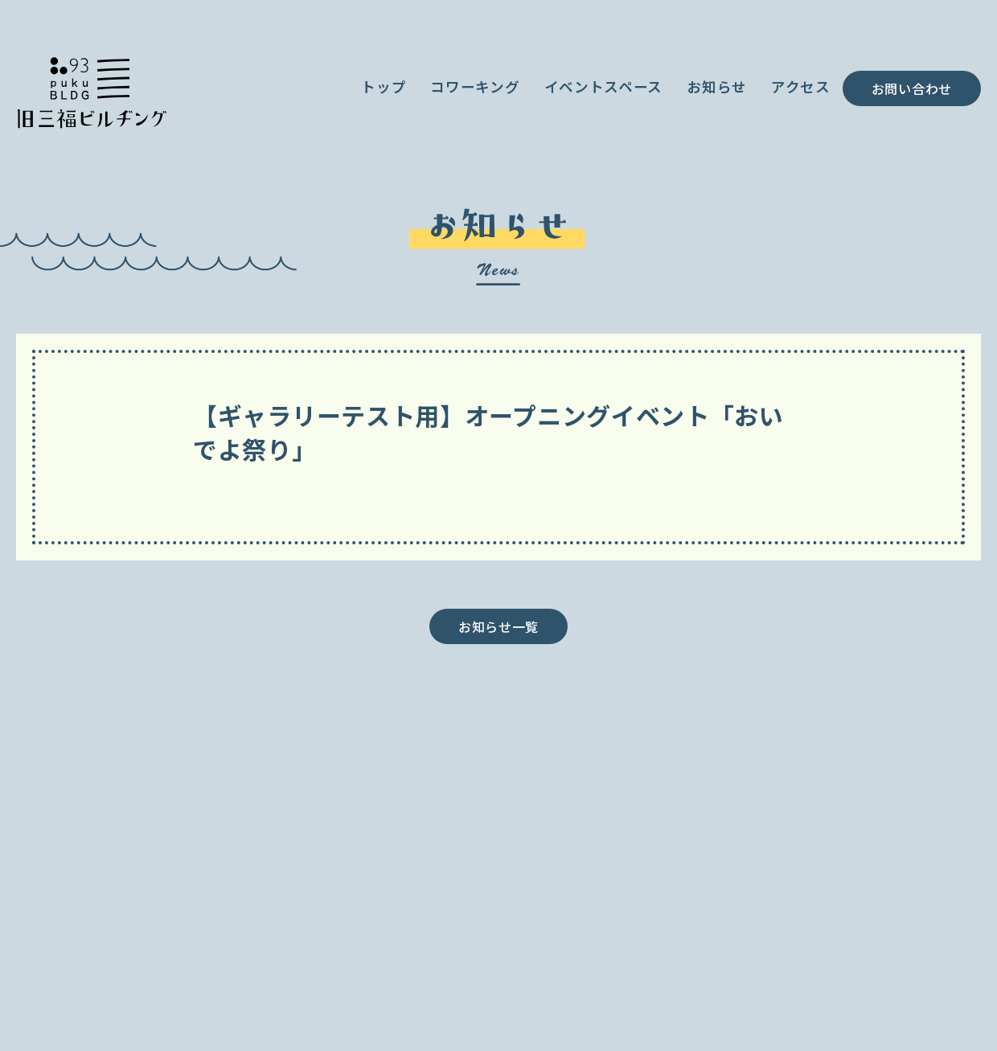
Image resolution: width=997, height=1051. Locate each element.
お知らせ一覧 (498, 626)
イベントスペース (603, 86)
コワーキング (474, 86)
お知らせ (717, 86)
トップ (383, 86)
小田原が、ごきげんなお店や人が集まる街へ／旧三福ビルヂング (91, 90)
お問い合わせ (912, 88)
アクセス (801, 86)
